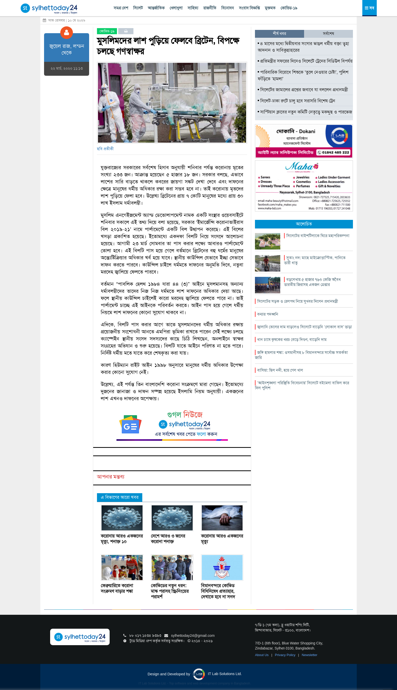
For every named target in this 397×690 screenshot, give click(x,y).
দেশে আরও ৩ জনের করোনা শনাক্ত (168, 539)
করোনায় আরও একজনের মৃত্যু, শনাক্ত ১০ (122, 539)
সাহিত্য (193, 8)
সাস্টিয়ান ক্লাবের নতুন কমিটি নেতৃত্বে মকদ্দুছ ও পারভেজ (305, 112)
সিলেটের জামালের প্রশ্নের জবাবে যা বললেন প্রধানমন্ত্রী (303, 90)
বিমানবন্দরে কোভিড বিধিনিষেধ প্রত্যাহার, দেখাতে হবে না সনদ (218, 591)
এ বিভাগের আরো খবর (119, 497)
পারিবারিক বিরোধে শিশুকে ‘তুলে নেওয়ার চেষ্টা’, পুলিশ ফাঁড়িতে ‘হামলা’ (303, 75)
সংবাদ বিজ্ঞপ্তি (249, 8)
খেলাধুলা (176, 8)
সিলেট (138, 8)
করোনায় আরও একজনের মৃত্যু (222, 539)
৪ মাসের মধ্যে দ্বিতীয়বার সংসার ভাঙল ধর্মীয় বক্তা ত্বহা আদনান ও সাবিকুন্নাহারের (303, 47)
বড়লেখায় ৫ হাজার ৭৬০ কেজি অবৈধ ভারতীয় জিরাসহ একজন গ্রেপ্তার (312, 282)
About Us (262, 655)
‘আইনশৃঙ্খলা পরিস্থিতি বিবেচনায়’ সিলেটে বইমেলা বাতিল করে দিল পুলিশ (302, 385)
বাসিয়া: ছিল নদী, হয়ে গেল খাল (280, 370)
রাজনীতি (209, 8)
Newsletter (309, 655)
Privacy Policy (285, 655)
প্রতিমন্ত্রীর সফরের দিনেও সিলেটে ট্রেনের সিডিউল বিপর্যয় (305, 61)
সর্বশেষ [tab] (328, 33)
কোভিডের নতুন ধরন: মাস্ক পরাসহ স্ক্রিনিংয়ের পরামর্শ (170, 591)
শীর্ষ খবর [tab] (279, 33)
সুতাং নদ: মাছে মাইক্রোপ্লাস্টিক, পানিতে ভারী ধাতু (315, 260)
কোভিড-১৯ (289, 8)
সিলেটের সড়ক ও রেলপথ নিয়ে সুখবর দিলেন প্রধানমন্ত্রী (297, 301)
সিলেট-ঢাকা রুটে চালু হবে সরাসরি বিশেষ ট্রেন (296, 101)
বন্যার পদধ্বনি (267, 314)
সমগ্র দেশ (121, 8)
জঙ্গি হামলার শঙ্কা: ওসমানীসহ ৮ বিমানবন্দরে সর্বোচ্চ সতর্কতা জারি (301, 355)
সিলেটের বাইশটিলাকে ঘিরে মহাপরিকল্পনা (317, 235)
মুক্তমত (270, 8)
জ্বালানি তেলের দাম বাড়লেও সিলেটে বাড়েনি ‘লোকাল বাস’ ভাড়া (304, 327)
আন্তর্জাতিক (156, 8)
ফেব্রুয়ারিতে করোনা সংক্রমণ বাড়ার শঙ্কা (117, 588)
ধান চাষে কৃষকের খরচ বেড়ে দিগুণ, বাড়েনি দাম (292, 339)
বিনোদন (227, 8)
